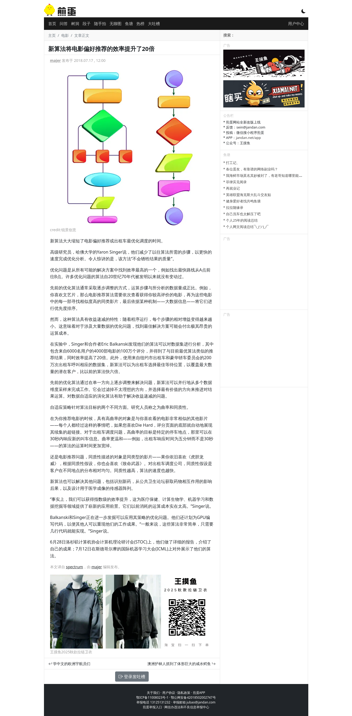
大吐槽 (154, 23)
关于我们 (153, 692)
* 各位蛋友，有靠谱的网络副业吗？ (250, 169)
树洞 (75, 23)
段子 (87, 23)
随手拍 (100, 23)
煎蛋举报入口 (152, 707)
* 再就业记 (231, 188)
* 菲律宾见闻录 (235, 181)
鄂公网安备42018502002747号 (193, 697)
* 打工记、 (231, 162)
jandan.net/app (248, 137)
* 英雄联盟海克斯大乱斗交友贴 (247, 194)
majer (55, 60)
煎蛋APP (199, 692)
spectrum (74, 566)
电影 (65, 35)
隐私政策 (183, 692)
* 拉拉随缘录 (233, 207)
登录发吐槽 (132, 676)
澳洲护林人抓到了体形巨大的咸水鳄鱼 (181, 663)
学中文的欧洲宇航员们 (69, 663)
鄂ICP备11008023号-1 (152, 697)
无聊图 (116, 23)
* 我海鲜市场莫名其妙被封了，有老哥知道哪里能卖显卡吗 (268, 175)
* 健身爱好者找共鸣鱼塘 (242, 201)
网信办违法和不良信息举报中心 (186, 707)
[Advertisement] (264, 276)
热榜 (140, 23)
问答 (64, 23)
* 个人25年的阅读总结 (240, 220)
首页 (52, 23)
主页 (52, 35)
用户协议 (168, 692)
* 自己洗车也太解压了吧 (242, 213)
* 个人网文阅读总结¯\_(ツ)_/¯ (246, 226)
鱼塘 (129, 23)
